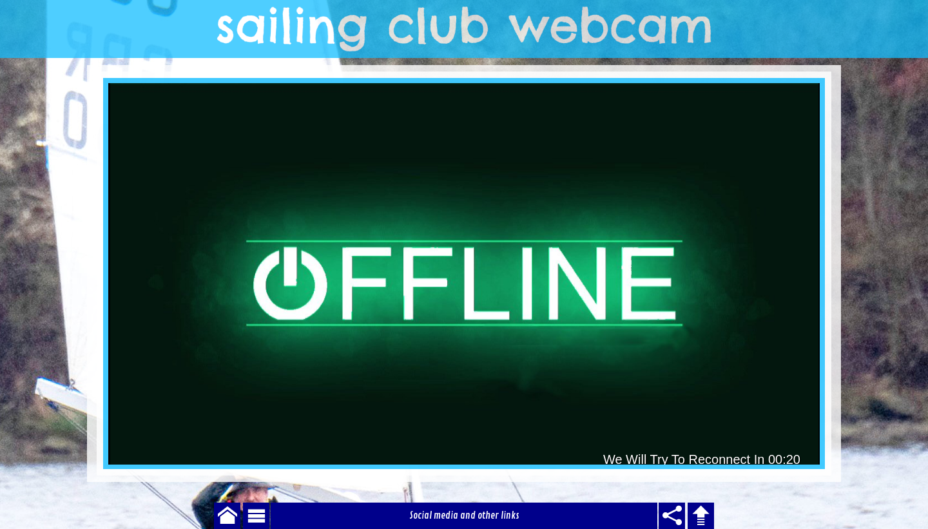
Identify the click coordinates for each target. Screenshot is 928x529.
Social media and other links (464, 515)
